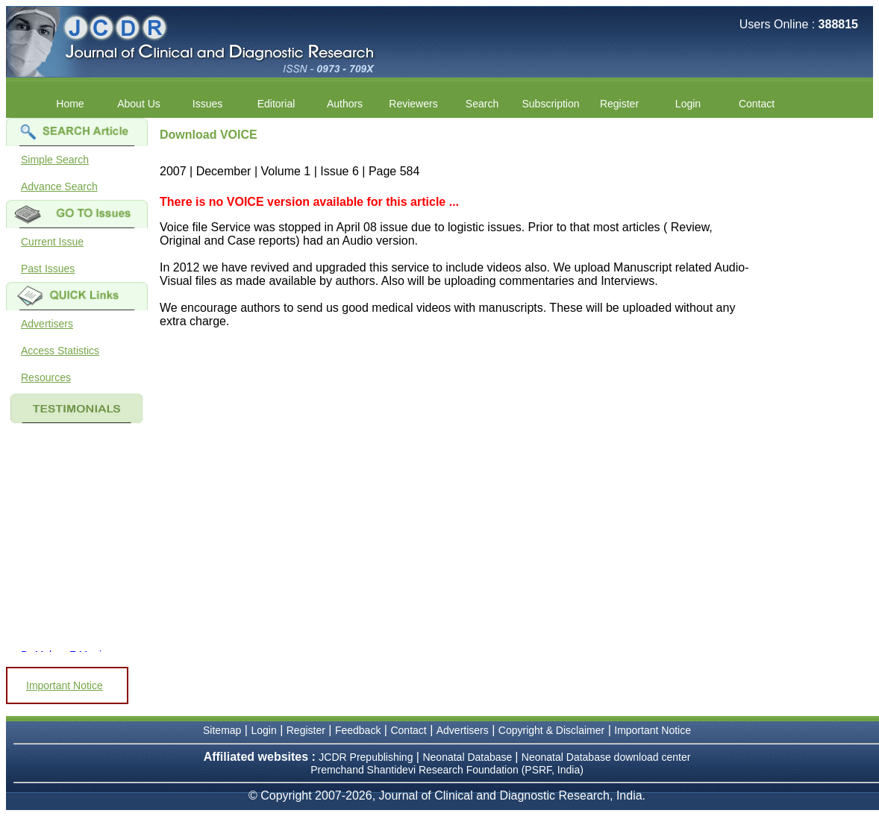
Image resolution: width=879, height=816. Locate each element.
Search (482, 104)
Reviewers (413, 104)
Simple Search (55, 160)
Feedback (358, 730)
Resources (46, 377)
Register (619, 104)
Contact (757, 104)
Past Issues (48, 268)
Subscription (550, 104)
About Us (138, 104)
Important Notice (64, 685)
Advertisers (47, 324)
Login (688, 104)
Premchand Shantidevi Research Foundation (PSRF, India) (447, 770)
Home (70, 104)
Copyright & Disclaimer (551, 730)
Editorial (276, 104)
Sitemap (222, 730)
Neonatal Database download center (606, 757)
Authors (345, 104)
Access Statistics (60, 351)
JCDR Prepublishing (366, 757)
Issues (207, 104)
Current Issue (52, 242)
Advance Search (59, 186)
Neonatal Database (468, 757)
